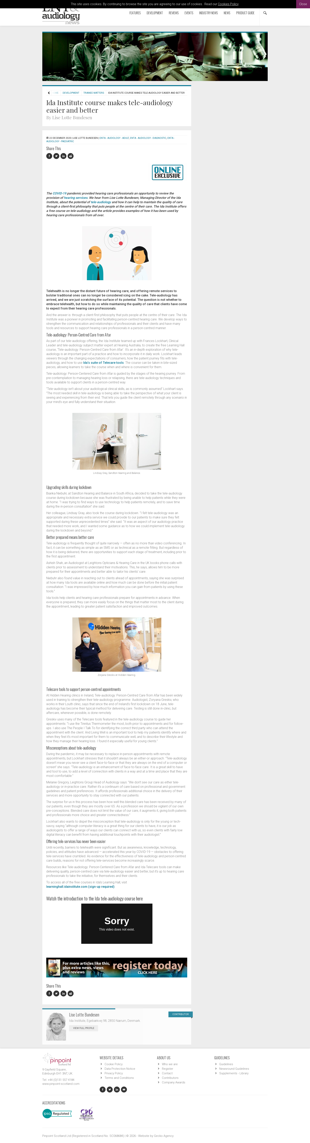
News (227, 12)
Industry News (208, 12)
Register (167, 1069)
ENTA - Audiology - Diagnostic (148, 138)
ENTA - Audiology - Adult (114, 138)
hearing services (75, 198)
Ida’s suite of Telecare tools (103, 363)
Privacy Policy (114, 1073)
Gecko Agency (164, 1136)
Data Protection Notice (120, 1069)
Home (55, 92)
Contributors (170, 1078)
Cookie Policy (114, 1064)
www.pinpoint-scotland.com (60, 1084)
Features (135, 12)
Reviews (174, 12)
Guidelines (226, 1064)
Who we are (170, 1064)
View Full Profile (85, 1028)
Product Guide (245, 12)
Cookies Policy (228, 4)
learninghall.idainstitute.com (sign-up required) (80, 887)
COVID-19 (59, 193)
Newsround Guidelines (234, 1069)
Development (155, 12)
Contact (167, 1073)
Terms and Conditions (119, 1078)
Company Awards (173, 1082)
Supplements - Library (234, 1073)
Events (189, 12)
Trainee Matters (93, 92)
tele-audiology (101, 202)
